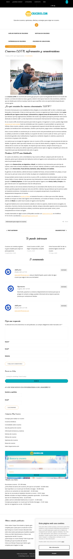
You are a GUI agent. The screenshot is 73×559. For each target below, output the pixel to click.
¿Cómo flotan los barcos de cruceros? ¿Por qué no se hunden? (22, 486)
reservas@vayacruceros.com (30, 216)
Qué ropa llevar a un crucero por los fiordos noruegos (20, 489)
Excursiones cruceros (11, 484)
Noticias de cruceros (42, 33)
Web (44, 2)
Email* (13, 402)
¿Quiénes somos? (17, 2)
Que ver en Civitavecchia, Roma (14, 497)
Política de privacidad (22, 554)
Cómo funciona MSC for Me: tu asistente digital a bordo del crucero (57, 249)
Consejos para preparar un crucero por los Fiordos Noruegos (22, 502)
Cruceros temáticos (10, 422)
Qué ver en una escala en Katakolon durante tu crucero (21, 493)
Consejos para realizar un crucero (20, 46)
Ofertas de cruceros (10, 437)
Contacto (37, 2)
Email (7, 349)
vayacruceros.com (47, 213)
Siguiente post (60, 230)
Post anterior (13, 230)
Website (7, 356)
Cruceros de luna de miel (41, 41)
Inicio (8, 2)
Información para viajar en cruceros (16, 221)
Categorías (28, 2)
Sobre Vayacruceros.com (12, 446)
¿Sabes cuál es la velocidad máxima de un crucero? (19, 500)
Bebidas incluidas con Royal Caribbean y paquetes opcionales (22, 495)
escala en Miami (25, 196)
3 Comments (28, 56)
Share (65, 221)
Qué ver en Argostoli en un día (13, 504)
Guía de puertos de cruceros (18, 33)
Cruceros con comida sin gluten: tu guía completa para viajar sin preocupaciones (14, 249)
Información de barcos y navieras (14, 431)
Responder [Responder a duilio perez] (63, 270)
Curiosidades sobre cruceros (13, 425)
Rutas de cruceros (10, 443)
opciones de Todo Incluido (12, 124)
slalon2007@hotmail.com (22, 275)
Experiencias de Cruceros (17, 41)
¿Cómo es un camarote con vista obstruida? (17, 491)
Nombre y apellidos (13, 394)
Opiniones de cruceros (11, 440)
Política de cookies (33, 554)
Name (7, 342)
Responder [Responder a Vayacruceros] (63, 286)
